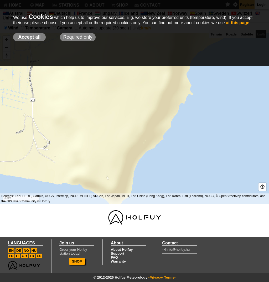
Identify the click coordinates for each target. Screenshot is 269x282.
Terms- (169, 277)
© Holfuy (43, 201)
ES (39, 256)
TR (31, 256)
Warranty (118, 261)
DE (18, 251)
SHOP (77, 261)
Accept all (29, 37)
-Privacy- (155, 277)
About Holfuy (122, 250)
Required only (77, 37)
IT (17, 256)
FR (11, 256)
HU (34, 251)
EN (11, 251)
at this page (237, 22)
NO (26, 251)
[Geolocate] (262, 187)
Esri (18, 196)
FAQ (114, 257)
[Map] (134, 118)
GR (24, 256)
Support (117, 253)
